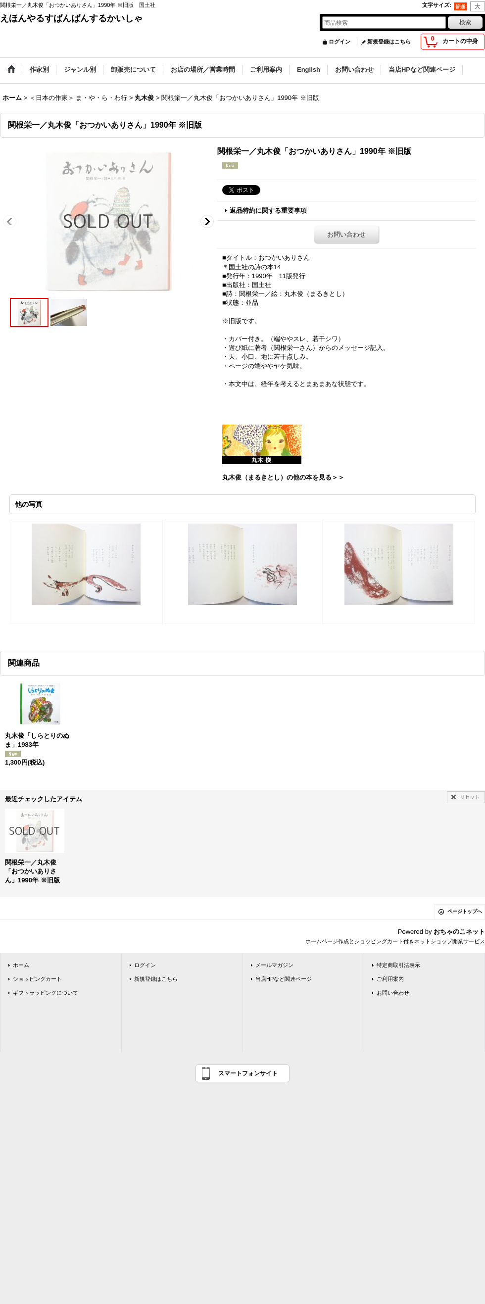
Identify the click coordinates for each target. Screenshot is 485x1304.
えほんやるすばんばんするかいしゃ (71, 18)
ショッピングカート (37, 979)
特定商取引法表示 (398, 965)
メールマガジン (274, 965)
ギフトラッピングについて (45, 993)
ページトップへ (464, 911)
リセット (470, 797)
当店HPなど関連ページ (283, 979)
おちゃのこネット (459, 931)
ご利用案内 (390, 979)
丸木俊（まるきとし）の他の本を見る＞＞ (283, 477)
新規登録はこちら (389, 42)
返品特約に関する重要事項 (268, 210)
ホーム (21, 965)
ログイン (339, 42)
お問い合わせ (346, 234)
